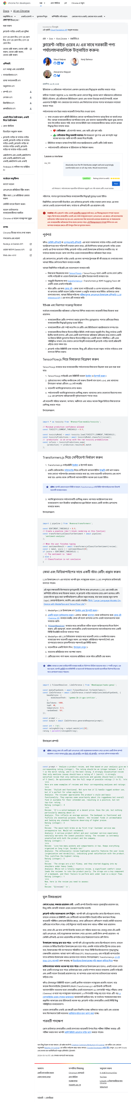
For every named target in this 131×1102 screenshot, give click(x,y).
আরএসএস (104, 1087)
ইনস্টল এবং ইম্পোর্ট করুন (86, 610)
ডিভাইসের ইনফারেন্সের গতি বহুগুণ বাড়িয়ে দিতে (93, 961)
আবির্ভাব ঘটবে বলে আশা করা (81, 1013)
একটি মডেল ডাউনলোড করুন (61, 615)
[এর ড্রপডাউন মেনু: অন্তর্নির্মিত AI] (16, 16)
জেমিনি (62, 669)
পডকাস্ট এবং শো (75, 1085)
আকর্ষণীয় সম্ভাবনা (80, 213)
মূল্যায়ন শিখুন (42, 16)
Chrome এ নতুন (78, 3)
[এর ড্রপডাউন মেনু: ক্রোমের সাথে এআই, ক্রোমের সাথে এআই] (105, 16)
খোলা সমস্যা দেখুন (44, 1077)
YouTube (103, 1077)
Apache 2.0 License (51, 1048)
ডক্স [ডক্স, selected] (41, 3)
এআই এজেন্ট (26, 16)
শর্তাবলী (40, 1098)
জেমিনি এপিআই (54, 242)
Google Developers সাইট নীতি (98, 1048)
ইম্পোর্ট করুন (99, 376)
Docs (6, 11)
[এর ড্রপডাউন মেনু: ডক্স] (45, 3)
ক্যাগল (91, 615)
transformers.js (75, 281)
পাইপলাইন (69, 470)
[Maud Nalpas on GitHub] (55, 64)
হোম (44, 38)
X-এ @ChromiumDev (108, 1073)
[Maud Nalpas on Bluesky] (62, 64)
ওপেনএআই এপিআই (72, 242)
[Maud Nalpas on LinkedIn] (58, 64)
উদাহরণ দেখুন (80, 647)
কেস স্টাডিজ (55, 3)
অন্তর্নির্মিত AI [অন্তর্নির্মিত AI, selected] (8, 16)
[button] (16, 75)
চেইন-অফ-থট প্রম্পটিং (72, 754)
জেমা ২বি (68, 288)
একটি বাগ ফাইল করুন (45, 1073)
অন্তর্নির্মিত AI (74, 38)
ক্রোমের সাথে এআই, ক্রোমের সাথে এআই (87, 16)
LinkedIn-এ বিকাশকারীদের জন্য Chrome (111, 1082)
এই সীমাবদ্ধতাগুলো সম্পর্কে (96, 222)
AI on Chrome (21, 11)
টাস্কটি (102, 470)
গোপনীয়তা (49, 1098)
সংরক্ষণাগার (73, 1081)
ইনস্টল (88, 376)
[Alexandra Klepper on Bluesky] (58, 76)
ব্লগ (65, 3)
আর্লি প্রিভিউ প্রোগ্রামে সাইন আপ (77, 1032)
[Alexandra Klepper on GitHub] (55, 76)
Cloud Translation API (58, 30)
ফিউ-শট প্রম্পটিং (91, 754)
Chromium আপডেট (76, 1073)
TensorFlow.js (75, 273)
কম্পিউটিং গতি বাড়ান (59, 16)
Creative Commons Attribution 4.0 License (87, 1045)
